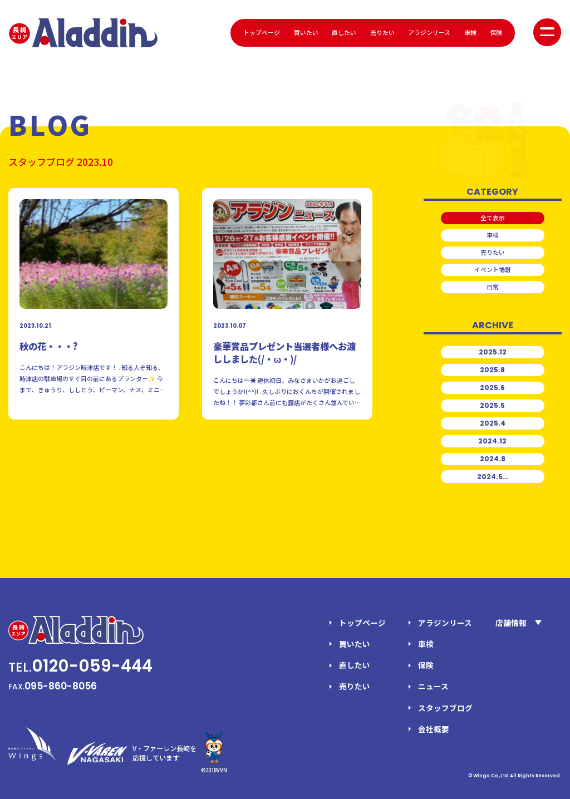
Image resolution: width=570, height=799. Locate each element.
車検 (470, 32)
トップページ (261, 32)
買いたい (306, 32)
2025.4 (492, 423)
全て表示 (492, 217)
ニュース (433, 686)
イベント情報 (492, 269)
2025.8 (492, 369)
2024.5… (492, 476)
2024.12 (492, 441)
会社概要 (433, 728)
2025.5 (492, 405)
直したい (344, 32)
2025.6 (492, 387)
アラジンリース (429, 32)
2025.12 (493, 352)
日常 (493, 286)
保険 (496, 32)
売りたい (382, 32)
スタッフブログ (445, 707)
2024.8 (492, 458)
